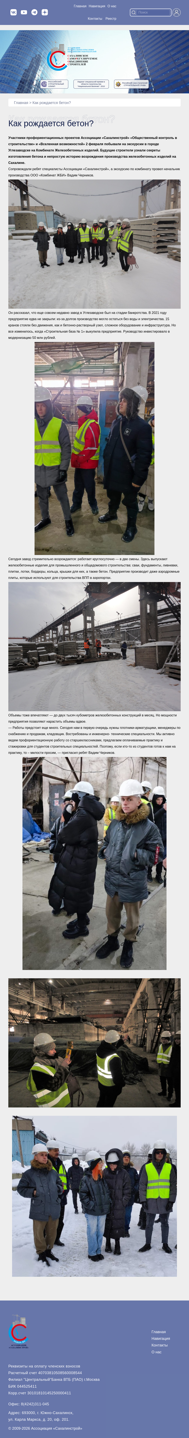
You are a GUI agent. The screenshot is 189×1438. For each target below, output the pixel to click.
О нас (111, 6)
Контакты (95, 18)
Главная (80, 6)
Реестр (111, 18)
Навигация (161, 1338)
